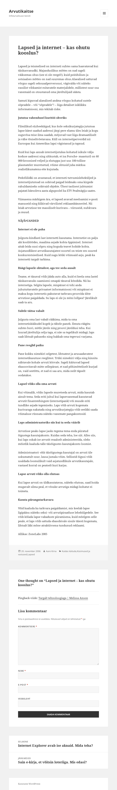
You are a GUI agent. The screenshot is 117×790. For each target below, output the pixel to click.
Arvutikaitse (21, 11)
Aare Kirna (51, 551)
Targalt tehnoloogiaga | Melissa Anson (63, 598)
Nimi (22, 670)
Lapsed (31, 554)
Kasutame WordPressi (29, 783)
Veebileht (24, 698)
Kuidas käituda (69, 551)
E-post (23, 684)
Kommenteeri (27, 626)
